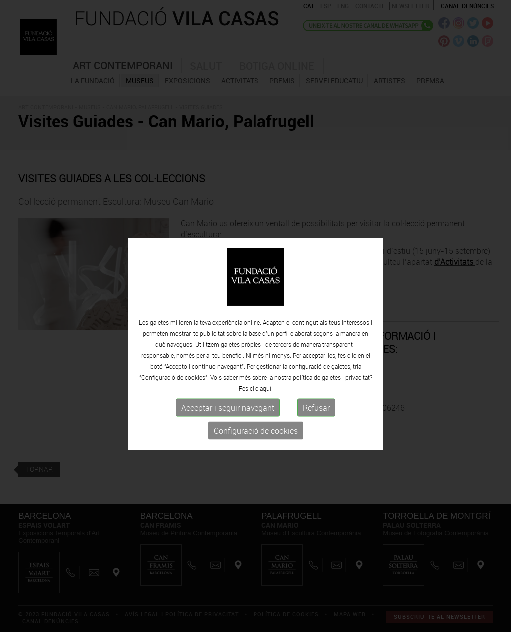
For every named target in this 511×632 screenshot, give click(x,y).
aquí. (266, 400)
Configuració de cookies (256, 442)
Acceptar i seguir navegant (227, 419)
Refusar (316, 419)
